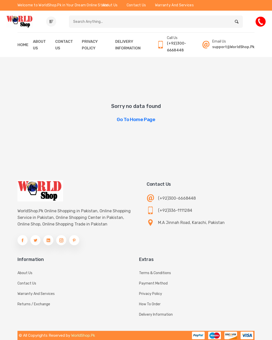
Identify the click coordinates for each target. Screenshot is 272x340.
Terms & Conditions (155, 273)
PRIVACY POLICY (90, 44)
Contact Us (136, 5)
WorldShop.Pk (83, 335)
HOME (22, 45)
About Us (110, 5)
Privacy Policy (150, 294)
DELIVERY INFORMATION (128, 44)
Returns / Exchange (33, 304)
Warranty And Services (174, 5)
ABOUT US (39, 44)
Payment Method (153, 283)
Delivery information (156, 314)
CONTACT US (64, 44)
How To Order (150, 304)
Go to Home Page (136, 119)
